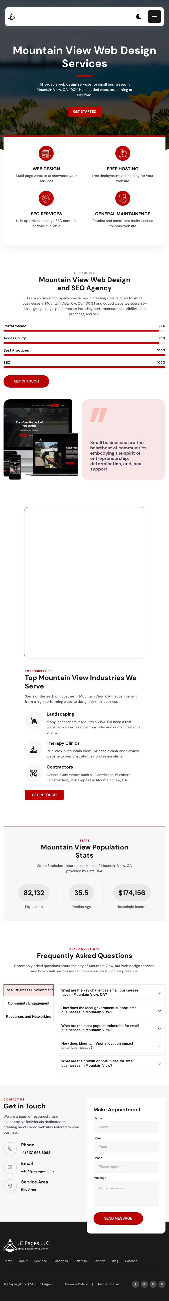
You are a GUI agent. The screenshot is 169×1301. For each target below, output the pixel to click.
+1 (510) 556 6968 (35, 1152)
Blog (115, 1261)
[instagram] (153, 1284)
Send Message (118, 1218)
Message (126, 1191)
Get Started (84, 111)
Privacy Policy (76, 1284)
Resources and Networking (28, 1016)
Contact (131, 1261)
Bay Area (28, 1189)
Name (126, 1124)
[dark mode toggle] (139, 16)
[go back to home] (27, 1245)
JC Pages (44, 1284)
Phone (126, 1164)
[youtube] (161, 1284)
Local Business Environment (28, 990)
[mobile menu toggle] (154, 16)
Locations (60, 1261)
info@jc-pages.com (37, 1171)
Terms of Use (108, 1284)
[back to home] (9, 16)
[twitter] (144, 1284)
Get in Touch (26, 381)
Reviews (99, 1261)
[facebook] (135, 1284)
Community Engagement (28, 1003)
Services (40, 1261)
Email (126, 1144)
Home (8, 1261)
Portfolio (81, 1261)
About (23, 1261)
